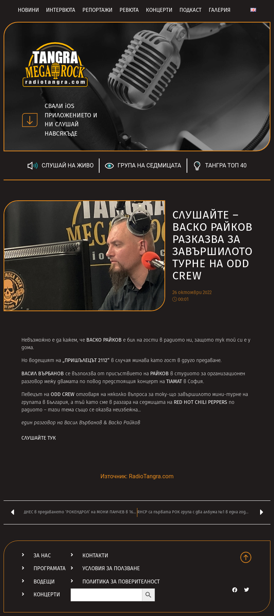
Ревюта (129, 10)
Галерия (219, 10)
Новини (28, 10)
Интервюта (60, 10)
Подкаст (190, 10)
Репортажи (97, 10)
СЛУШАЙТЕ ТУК (38, 438)
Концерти (159, 10)
